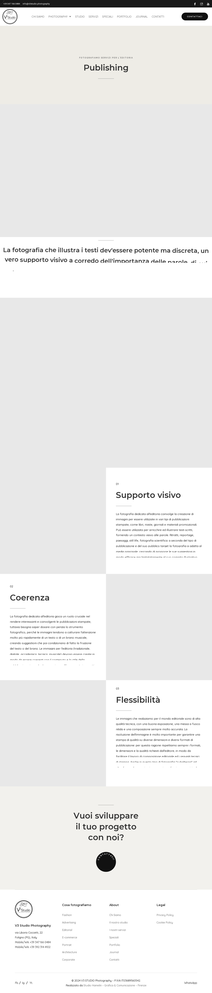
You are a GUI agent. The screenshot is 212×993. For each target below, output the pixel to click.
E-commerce (69, 937)
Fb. (17, 983)
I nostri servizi (117, 930)
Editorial (67, 930)
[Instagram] (201, 3)
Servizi (93, 16)
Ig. (23, 983)
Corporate (68, 959)
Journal (141, 16)
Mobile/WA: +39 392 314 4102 (32, 947)
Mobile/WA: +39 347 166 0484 (33, 942)
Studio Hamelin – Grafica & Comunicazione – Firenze (114, 985)
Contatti (158, 16)
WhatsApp (190, 983)
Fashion (67, 915)
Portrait (67, 945)
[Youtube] (208, 3)
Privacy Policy (165, 915)
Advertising (69, 922)
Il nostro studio (118, 922)
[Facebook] (195, 3)
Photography (59, 16)
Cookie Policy (165, 922)
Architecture (69, 952)
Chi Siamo (38, 16)
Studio (80, 16)
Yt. (31, 983)
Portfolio (124, 16)
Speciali (107, 16)
